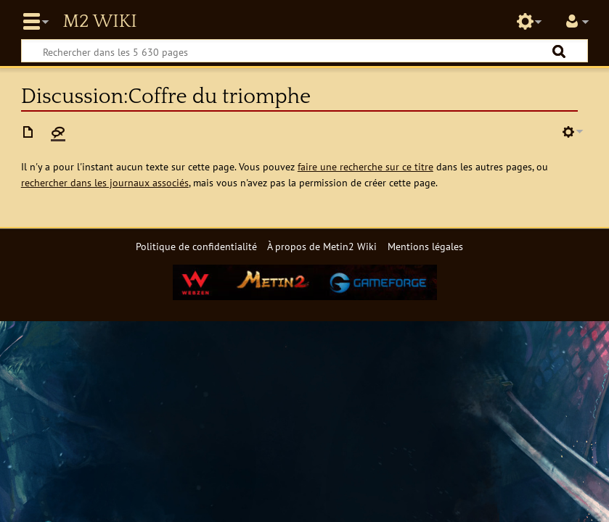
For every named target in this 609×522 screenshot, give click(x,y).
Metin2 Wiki (99, 22)
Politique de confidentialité (196, 246)
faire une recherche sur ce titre (365, 166)
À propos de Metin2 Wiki (322, 246)
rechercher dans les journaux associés (105, 182)
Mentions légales (425, 246)
